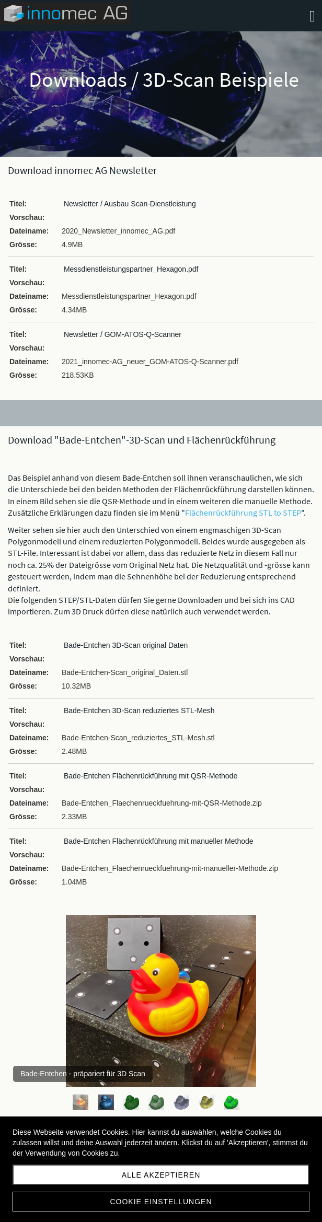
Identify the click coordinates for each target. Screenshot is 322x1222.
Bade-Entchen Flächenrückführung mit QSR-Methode (150, 776)
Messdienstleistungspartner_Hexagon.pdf (131, 269)
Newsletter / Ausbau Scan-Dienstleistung (130, 204)
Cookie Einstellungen (161, 1201)
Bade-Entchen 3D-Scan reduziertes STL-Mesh (139, 710)
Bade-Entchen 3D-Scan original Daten (126, 645)
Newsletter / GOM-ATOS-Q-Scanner (122, 334)
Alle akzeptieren (161, 1175)
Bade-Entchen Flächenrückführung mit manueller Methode (159, 841)
